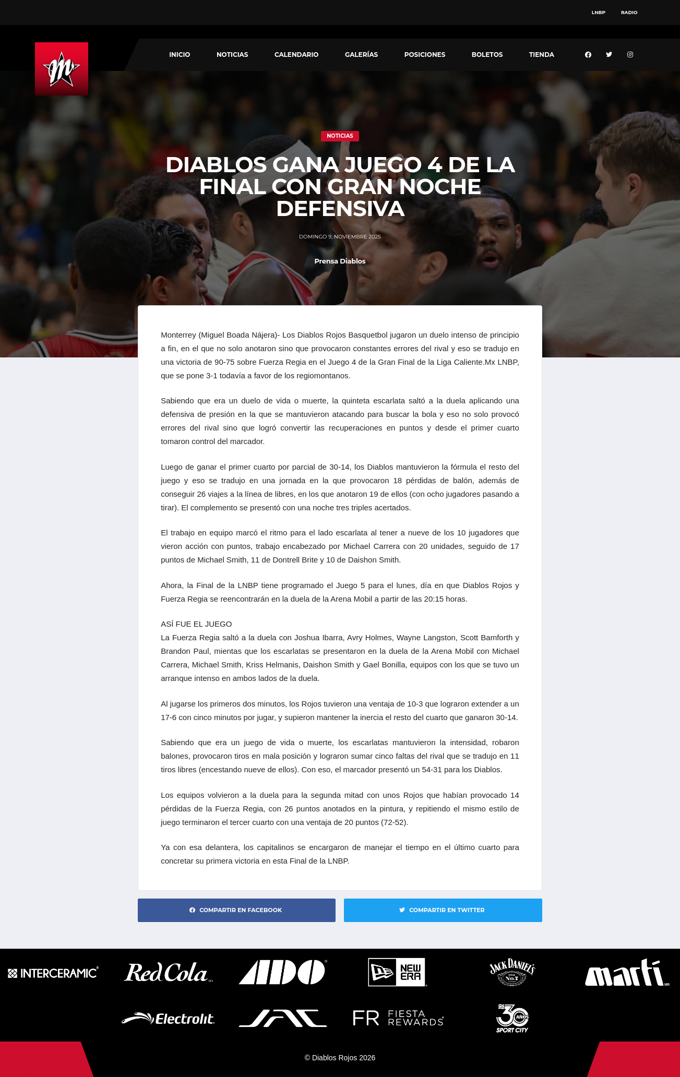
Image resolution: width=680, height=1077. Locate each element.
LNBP (598, 12)
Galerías (361, 54)
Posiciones (425, 54)
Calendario (297, 54)
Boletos (487, 54)
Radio (629, 12)
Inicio (179, 54)
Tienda (541, 54)
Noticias (232, 54)
